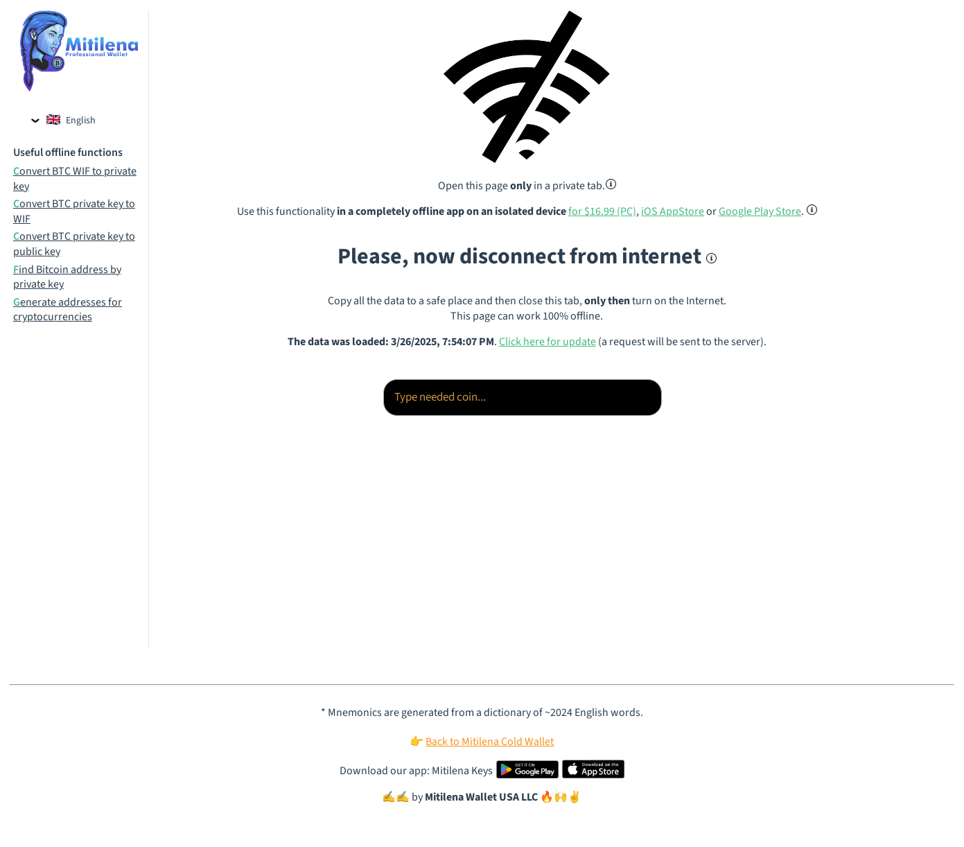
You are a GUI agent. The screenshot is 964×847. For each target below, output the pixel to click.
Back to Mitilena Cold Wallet (490, 741)
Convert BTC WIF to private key (75, 179)
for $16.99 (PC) (602, 211)
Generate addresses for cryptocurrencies (67, 310)
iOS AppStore (672, 211)
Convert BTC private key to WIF (74, 212)
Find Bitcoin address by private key (67, 277)
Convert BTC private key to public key (74, 244)
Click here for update (547, 341)
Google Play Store (760, 211)
